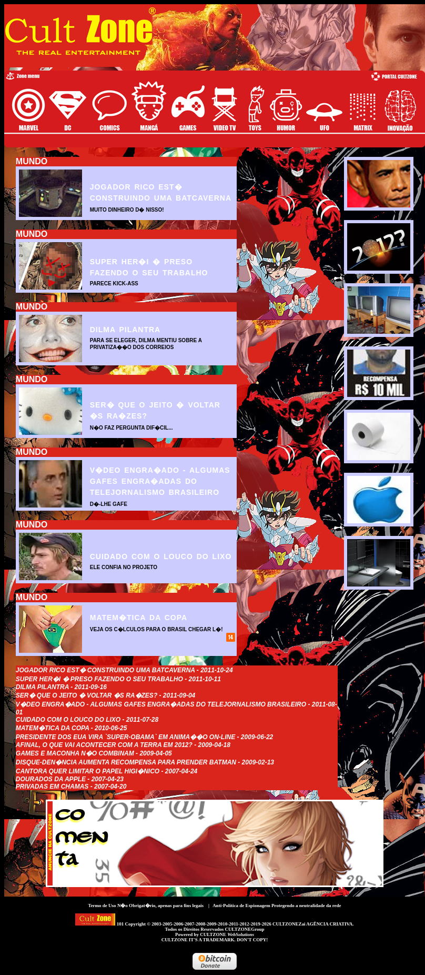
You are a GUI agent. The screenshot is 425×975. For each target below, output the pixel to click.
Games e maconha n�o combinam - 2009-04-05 (94, 753)
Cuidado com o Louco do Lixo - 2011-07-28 (87, 719)
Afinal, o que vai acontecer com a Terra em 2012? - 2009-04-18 (123, 745)
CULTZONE (227, 934)
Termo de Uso (102, 905)
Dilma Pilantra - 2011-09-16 (61, 687)
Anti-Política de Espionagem (241, 905)
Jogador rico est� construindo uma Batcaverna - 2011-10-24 (124, 670)
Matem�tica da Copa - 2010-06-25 (71, 728)
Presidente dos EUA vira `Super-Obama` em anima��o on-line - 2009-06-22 (144, 737)
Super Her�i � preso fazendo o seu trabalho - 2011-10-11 (118, 679)
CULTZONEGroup (244, 929)
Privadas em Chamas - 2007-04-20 (71, 786)
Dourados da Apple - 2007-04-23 (70, 779)
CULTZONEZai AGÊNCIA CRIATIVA (312, 924)
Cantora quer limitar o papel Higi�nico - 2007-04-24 (106, 771)
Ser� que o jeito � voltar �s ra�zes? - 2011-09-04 (105, 695)
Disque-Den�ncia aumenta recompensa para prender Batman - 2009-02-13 (145, 762)
